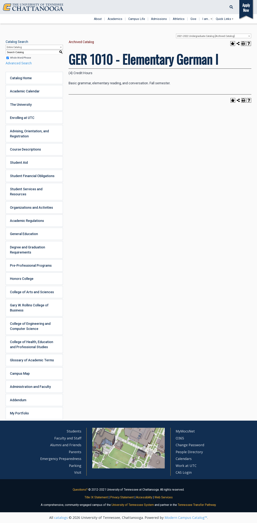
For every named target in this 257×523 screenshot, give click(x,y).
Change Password (190, 445)
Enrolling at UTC (22, 118)
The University (21, 105)
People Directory (189, 452)
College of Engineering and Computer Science (30, 326)
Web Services (163, 497)
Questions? (80, 489)
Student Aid (19, 162)
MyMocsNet (185, 431)
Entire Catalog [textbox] (14, 47)
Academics (115, 19)
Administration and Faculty (30, 387)
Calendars (184, 458)
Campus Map (20, 373)
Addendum (18, 400)
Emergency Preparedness (60, 458)
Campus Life (136, 19)
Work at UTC (186, 465)
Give (193, 19)
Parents (75, 452)
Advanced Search (19, 63)
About (98, 19)
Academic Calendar (25, 91)
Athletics (178, 19)
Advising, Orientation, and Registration (29, 133)
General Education (24, 234)
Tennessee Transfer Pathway (197, 505)
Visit (77, 472)
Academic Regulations (27, 221)
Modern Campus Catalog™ (186, 517)
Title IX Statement (96, 497)
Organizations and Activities (31, 207)
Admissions (159, 19)
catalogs (61, 517)
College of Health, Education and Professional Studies (31, 344)
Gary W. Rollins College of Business (29, 307)
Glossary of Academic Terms (32, 360)
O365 (180, 438)
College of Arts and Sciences (32, 292)
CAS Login (184, 472)
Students (74, 431)
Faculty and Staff (67, 438)
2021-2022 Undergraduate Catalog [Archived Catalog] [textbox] (206, 36)
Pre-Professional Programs (31, 265)
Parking (75, 465)
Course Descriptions (25, 149)
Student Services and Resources (26, 191)
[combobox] (213, 36)
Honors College (21, 279)
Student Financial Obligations (32, 176)
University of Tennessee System (133, 505)
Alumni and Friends (65, 445)
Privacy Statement (122, 497)
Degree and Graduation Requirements (27, 249)
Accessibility (144, 497)
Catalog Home (21, 78)
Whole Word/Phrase (20, 57)
